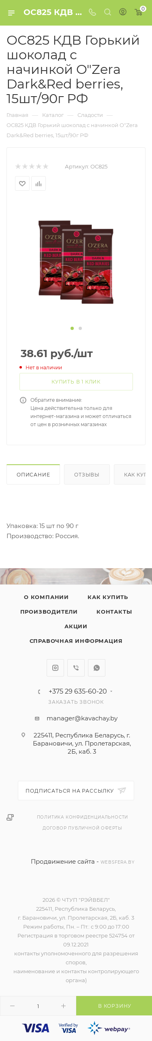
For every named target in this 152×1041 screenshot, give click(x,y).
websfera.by (118, 862)
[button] (72, 328)
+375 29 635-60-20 (78, 691)
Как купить (108, 597)
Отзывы (87, 475)
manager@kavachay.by (82, 718)
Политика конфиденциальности (82, 817)
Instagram (55, 668)
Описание (33, 475)
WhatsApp (96, 668)
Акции (76, 626)
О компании (46, 597)
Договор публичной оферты (82, 828)
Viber (76, 668)
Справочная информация (76, 641)
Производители (49, 611)
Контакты (114, 611)
